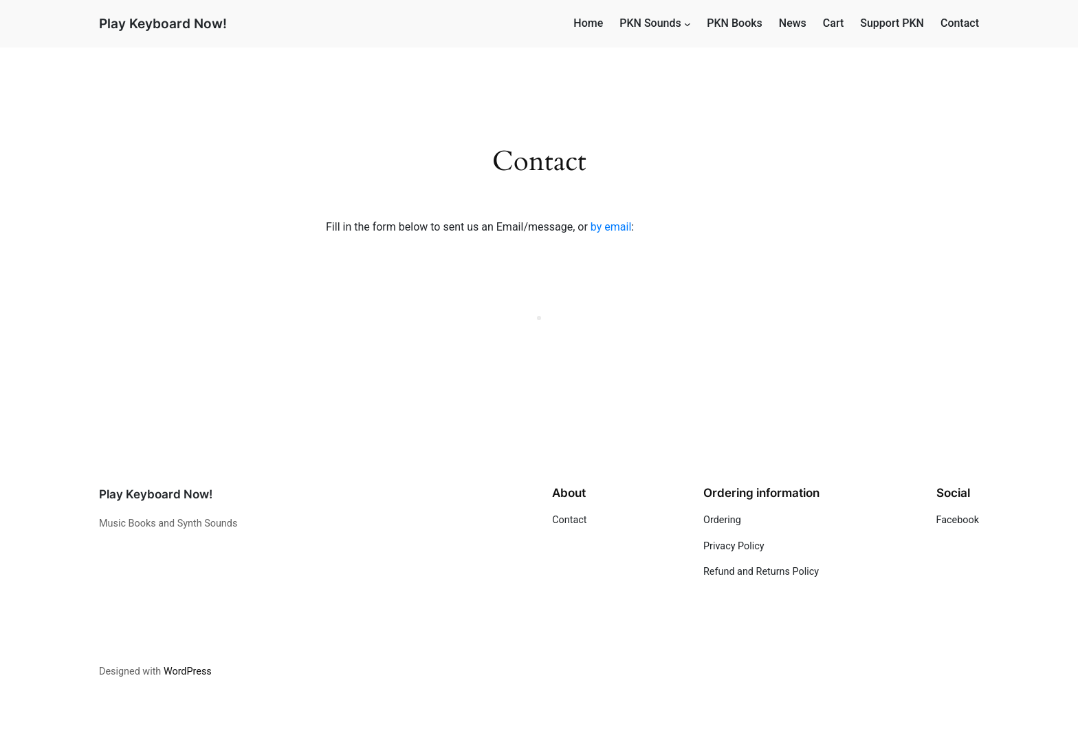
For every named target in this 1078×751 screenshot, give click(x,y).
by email (611, 226)
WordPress (188, 671)
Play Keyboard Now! (163, 23)
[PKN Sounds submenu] (687, 24)
